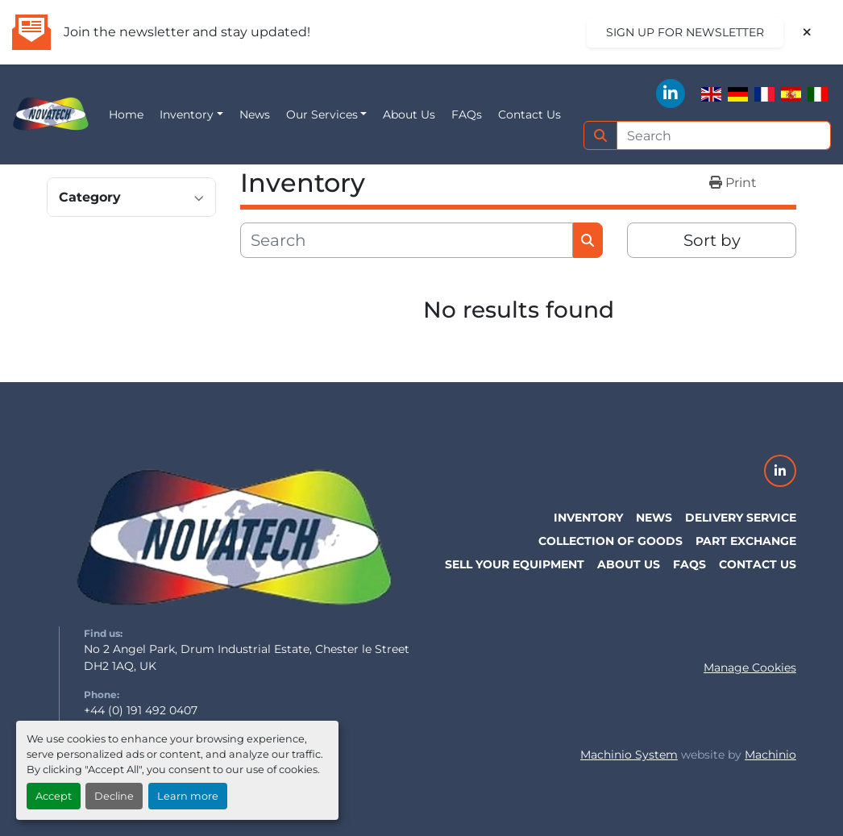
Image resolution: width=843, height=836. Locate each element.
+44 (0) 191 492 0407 (140, 710)
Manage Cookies (750, 667)
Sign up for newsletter (685, 32)
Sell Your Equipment (514, 564)
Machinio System (629, 754)
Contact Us (529, 114)
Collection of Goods (610, 541)
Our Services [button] (322, 114)
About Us (409, 114)
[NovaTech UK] (234, 539)
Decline (114, 796)
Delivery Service (740, 517)
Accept (53, 796)
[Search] (724, 135)
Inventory (187, 114)
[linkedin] (670, 93)
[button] (191, 114)
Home (126, 114)
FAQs (466, 114)
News (254, 114)
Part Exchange (746, 541)
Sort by (712, 240)
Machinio (770, 754)
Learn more (187, 796)
